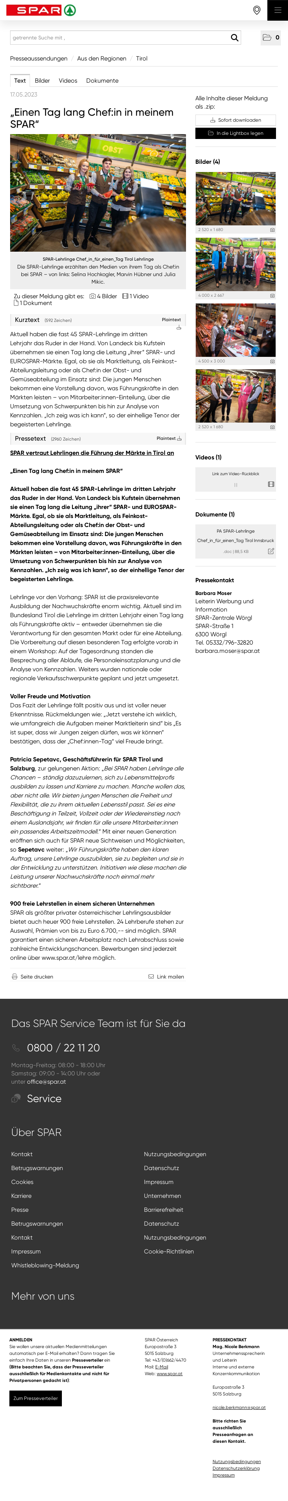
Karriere (21, 1195)
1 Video (139, 296)
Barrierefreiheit (163, 1209)
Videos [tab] (68, 80)
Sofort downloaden (235, 120)
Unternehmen (162, 1195)
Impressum (159, 1181)
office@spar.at (46, 1081)
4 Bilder (107, 296)
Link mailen (170, 977)
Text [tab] (20, 80)
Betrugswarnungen (37, 1168)
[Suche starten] (234, 38)
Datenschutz (161, 1168)
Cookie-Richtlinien (169, 1251)
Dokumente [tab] (102, 80)
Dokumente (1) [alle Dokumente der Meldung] (215, 514)
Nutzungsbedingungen (175, 1154)
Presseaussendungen (39, 58)
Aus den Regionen (101, 58)
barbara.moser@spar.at (227, 650)
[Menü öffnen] (277, 10)
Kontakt (22, 1154)
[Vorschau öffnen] (98, 193)
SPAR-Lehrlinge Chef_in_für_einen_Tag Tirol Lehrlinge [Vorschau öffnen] (98, 259)
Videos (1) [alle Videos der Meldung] (208, 457)
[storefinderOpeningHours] (257, 10)
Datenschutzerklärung (236, 1468)
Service (36, 1098)
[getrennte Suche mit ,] (125, 37)
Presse (19, 1209)
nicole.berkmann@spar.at (239, 1407)
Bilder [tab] (42, 80)
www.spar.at (170, 1373)
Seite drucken (37, 977)
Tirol (141, 58)
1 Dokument (36, 303)
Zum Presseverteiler (36, 1398)
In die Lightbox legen (235, 133)
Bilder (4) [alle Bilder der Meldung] (207, 161)
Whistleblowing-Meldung (45, 1265)
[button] (271, 37)
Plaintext (169, 438)
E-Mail (161, 1367)
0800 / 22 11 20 (55, 1048)
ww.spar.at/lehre (68, 957)
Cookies (22, 1181)
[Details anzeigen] (272, 230)
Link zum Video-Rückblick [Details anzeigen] (235, 473)
